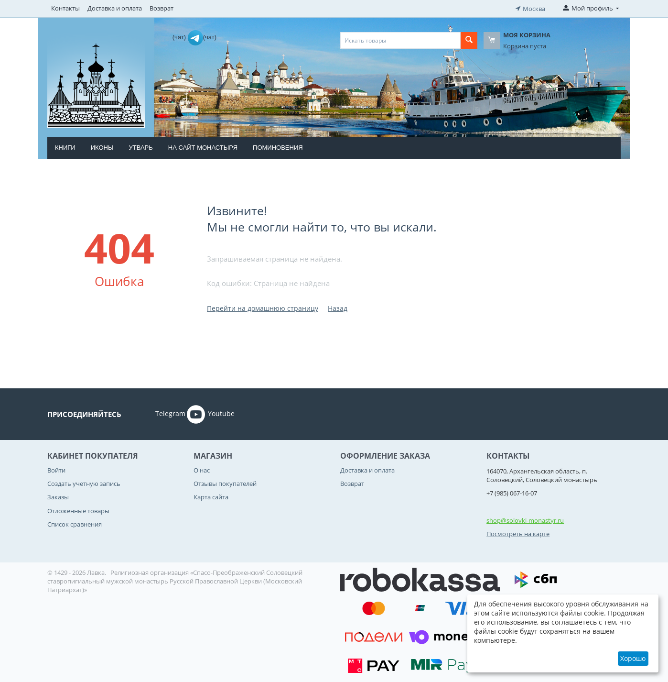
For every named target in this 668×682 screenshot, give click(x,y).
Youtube (211, 413)
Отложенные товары (78, 510)
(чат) (180, 36)
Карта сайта (211, 496)
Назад (337, 307)
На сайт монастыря (202, 146)
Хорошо (633, 658)
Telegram (157, 413)
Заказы (58, 496)
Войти (56, 469)
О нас (202, 469)
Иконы (102, 146)
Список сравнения (74, 523)
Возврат (161, 8)
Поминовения (278, 146)
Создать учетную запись (83, 482)
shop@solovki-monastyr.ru (525, 519)
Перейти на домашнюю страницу (262, 307)
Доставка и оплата (114, 8)
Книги (65, 146)
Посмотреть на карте (517, 532)
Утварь (140, 146)
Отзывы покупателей (225, 482)
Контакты (65, 8)
